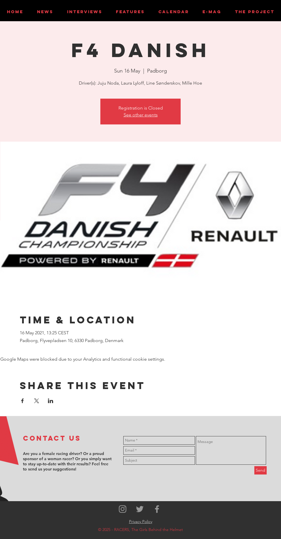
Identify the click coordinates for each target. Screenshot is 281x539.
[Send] (260, 470)
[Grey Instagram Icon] (123, 509)
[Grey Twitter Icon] (140, 509)
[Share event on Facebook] (22, 401)
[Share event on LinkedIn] (50, 401)
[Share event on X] (36, 401)
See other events (141, 115)
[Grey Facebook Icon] (157, 509)
